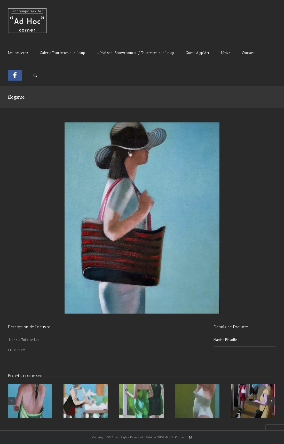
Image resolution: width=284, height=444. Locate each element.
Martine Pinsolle (225, 340)
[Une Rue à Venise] (253, 401)
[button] (35, 75)
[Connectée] (141, 401)
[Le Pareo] (30, 401)
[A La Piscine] (197, 401)
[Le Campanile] (86, 401)
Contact (180, 437)
